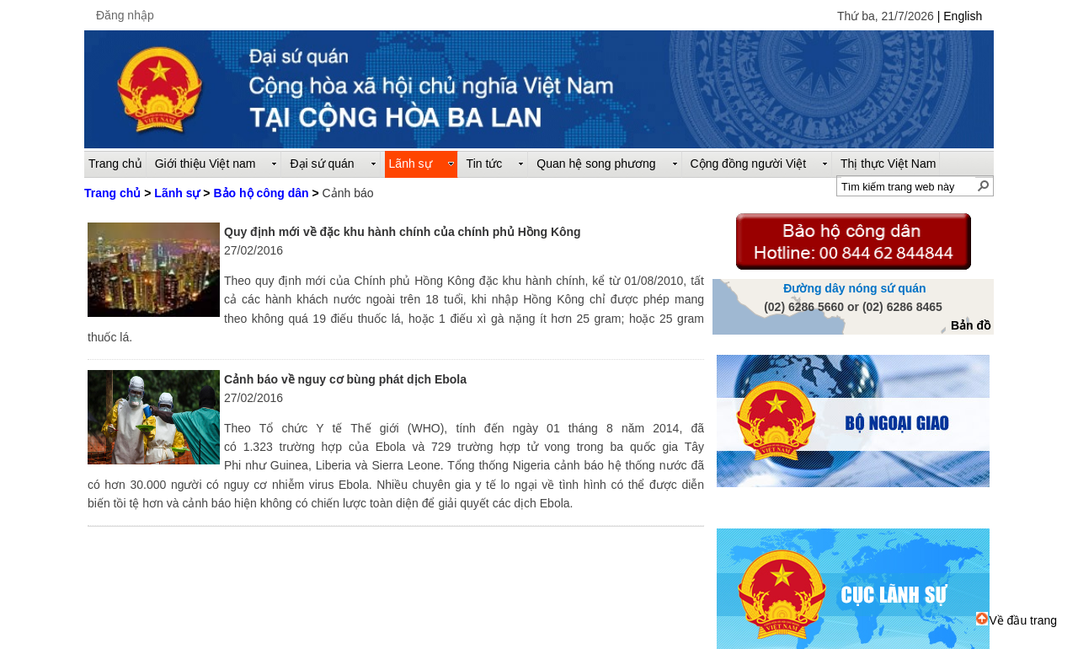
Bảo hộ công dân (260, 193)
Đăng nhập (125, 15)
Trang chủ (112, 193)
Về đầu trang (1016, 620)
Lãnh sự (177, 193)
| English (959, 16)
